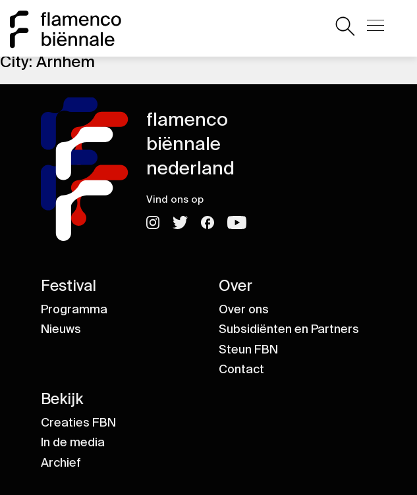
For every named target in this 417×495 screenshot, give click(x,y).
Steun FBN (248, 349)
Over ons (244, 309)
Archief (61, 463)
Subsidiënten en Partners (289, 329)
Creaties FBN (78, 422)
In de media (73, 442)
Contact (241, 369)
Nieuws (61, 329)
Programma (74, 309)
